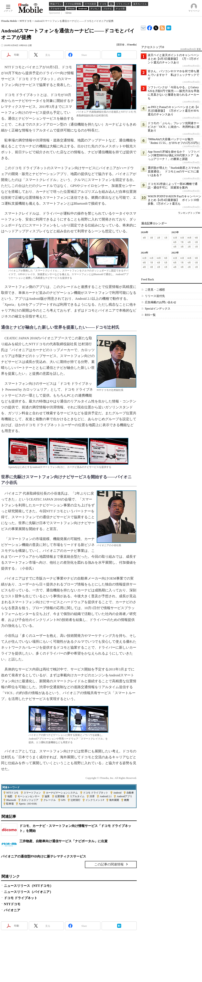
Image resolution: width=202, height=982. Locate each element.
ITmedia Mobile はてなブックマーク (168, 27)
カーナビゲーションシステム (62, 792)
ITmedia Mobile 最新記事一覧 (162, 27)
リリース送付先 (155, 296)
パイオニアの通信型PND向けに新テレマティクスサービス (43, 856)
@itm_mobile (156, 27)
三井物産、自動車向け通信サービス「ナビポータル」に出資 (63, 841)
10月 (189, 238)
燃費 (126, 800)
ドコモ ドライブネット (95, 792)
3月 (151, 238)
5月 (196, 242)
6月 (189, 242)
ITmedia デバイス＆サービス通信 (143, 27)
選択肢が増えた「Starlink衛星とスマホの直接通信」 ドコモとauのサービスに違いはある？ (174, 171)
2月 (158, 238)
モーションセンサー (29, 796)
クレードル (49, 800)
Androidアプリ (124, 796)
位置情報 (60, 796)
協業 (47, 796)
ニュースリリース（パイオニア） (28, 892)
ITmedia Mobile (9, 21)
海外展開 (114, 800)
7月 (182, 242)
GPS (63, 800)
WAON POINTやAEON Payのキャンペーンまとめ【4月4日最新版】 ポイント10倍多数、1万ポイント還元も (174, 200)
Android (117, 792)
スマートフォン (32, 792)
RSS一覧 (150, 314)
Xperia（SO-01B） (28, 803)
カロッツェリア (29, 800)
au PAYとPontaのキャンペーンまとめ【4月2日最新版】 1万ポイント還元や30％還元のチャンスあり (173, 111)
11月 (182, 238)
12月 (175, 238)
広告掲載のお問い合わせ (160, 302)
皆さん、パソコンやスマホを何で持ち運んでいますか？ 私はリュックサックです (173, 75)
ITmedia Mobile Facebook (149, 27)
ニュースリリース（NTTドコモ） (28, 885)
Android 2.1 (106, 796)
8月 (174, 242)
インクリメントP (94, 800)
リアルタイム (77, 796)
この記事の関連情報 (109, 864)
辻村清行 (75, 800)
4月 (144, 238)
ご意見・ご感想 (155, 289)
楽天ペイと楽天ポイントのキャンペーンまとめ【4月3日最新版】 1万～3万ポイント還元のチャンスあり (173, 59)
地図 (9, 796)
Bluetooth (11, 800)
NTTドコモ (26, 21)
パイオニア (12, 910)
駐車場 (10, 803)
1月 (165, 238)
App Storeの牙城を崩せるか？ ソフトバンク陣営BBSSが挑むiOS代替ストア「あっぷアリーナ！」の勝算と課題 (173, 155)
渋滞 (92, 796)
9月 (196, 238)
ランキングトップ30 (189, 213)
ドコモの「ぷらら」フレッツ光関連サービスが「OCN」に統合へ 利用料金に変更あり (174, 127)
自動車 (130, 792)
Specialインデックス (157, 308)
